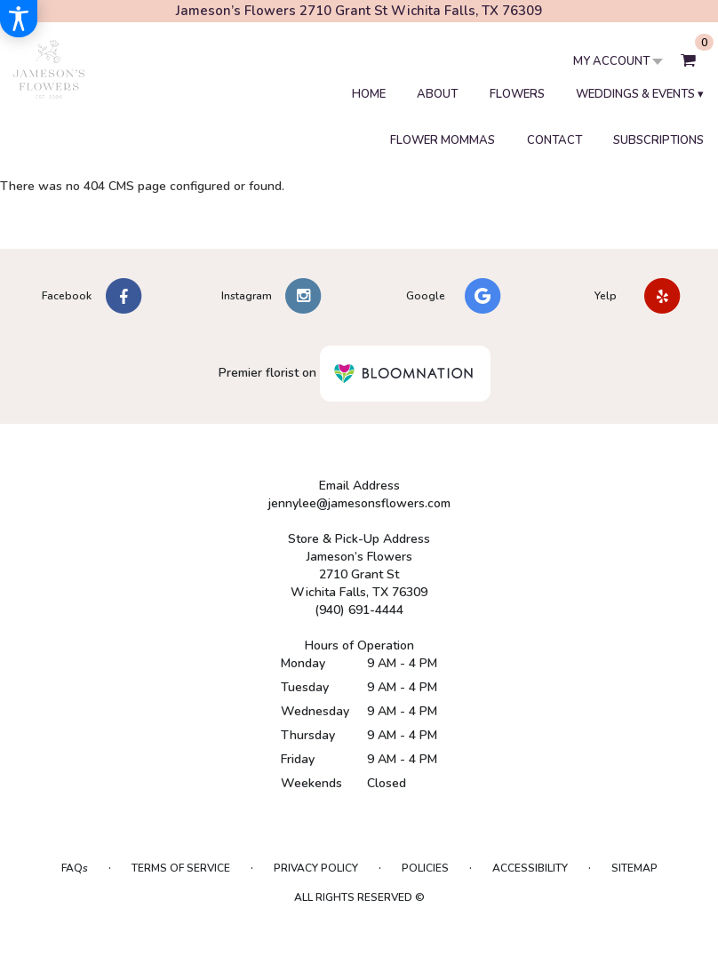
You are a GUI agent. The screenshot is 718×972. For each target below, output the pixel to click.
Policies (425, 868)
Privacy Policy (316, 868)
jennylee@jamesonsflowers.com (359, 503)
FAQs (74, 868)
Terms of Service (181, 868)
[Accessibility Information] (18, 18)
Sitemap (634, 868)
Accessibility (530, 868)
